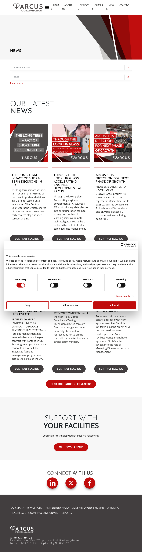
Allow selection (71, 305)
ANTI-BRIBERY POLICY (57, 507)
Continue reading (27, 238)
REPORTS (67, 513)
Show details (123, 296)
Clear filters (16, 83)
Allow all (114, 305)
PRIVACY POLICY (35, 507)
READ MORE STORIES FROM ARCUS (71, 384)
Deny (27, 305)
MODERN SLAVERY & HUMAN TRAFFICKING (95, 507)
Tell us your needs (71, 447)
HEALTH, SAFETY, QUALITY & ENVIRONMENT (35, 513)
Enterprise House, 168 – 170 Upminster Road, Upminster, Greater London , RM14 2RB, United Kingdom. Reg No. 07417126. (45, 542)
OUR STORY (17, 507)
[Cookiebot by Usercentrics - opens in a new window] (123, 245)
